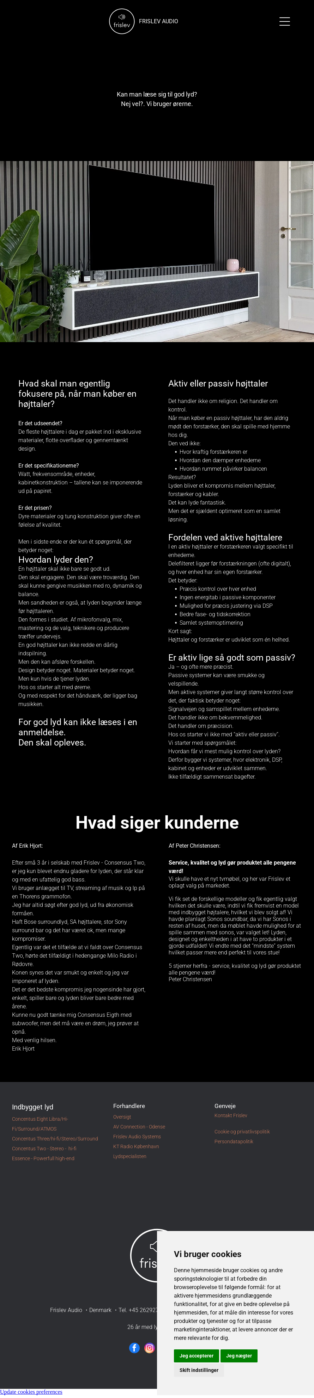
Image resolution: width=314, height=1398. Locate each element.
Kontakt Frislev (231, 1118)
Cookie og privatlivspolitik (242, 1134)
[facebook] (134, 1352)
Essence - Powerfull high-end (43, 1161)
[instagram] (149, 1352)
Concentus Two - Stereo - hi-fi (44, 1151)
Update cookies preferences (31, 1395)
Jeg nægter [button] (239, 1358)
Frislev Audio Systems (137, 1139)
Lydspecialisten (129, 1159)
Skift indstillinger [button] (199, 1373)
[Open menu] (284, 22)
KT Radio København (136, 1149)
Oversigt (122, 1119)
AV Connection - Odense (139, 1129)
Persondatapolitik (234, 1144)
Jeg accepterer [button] (196, 1358)
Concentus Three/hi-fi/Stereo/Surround (55, 1141)
